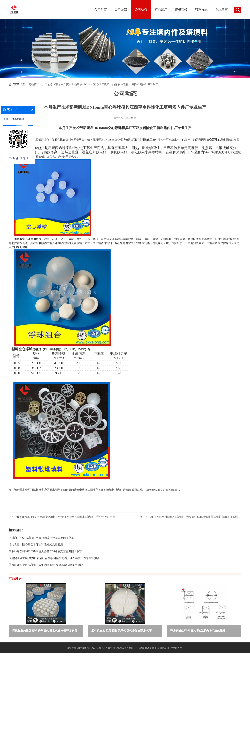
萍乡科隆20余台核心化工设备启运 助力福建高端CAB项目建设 (46, 593)
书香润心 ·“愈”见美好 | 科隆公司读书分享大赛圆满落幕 (41, 566)
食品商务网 (176, 647)
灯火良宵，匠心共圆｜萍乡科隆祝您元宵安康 (36, 572)
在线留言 (221, 9)
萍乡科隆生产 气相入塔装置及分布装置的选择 (197, 630)
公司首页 (100, 9)
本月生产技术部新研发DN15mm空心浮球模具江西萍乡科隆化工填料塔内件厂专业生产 (106, 84)
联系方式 (201, 9)
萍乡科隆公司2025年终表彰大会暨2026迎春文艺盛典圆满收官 (45, 579)
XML (141, 647)
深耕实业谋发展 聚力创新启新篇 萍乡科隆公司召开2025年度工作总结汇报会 (54, 586)
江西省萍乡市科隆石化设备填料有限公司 (117, 647)
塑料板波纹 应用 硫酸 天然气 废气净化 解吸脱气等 (121, 630)
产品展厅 (161, 9)
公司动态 (141, 9)
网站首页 (33, 84)
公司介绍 (121, 9)
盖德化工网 (163, 647)
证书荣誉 (181, 9)
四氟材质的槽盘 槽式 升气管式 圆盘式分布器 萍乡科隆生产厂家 (44, 631)
